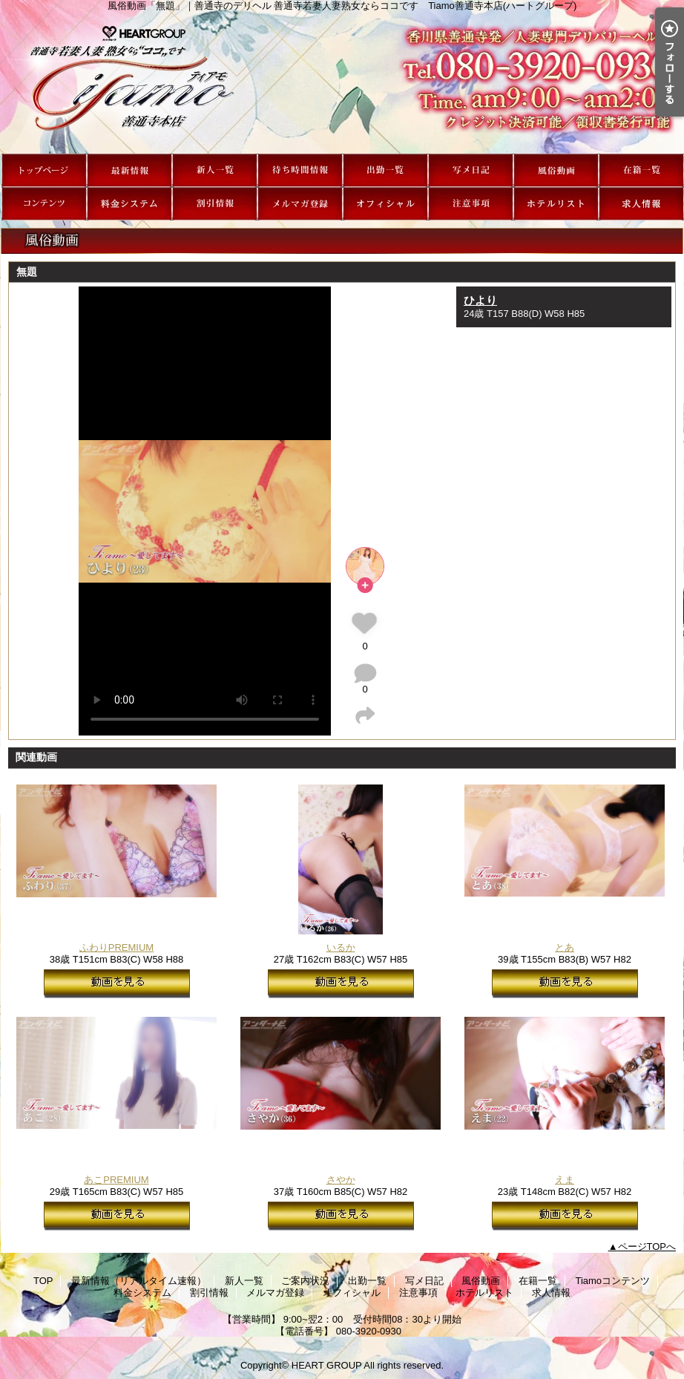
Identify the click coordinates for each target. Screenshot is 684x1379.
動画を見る (117, 983)
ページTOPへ (647, 1246)
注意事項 (470, 203)
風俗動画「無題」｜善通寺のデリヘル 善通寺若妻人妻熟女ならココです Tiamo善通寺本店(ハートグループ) (342, 82)
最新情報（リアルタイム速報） (129, 170)
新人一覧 (214, 170)
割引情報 (214, 203)
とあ (564, 947)
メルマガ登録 (300, 203)
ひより (480, 300)
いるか (340, 947)
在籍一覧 (641, 170)
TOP (44, 170)
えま (564, 1179)
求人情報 (641, 203)
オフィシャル (385, 203)
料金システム (129, 203)
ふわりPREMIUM (116, 947)
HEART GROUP (327, 1365)
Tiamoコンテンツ (44, 203)
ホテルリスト (556, 203)
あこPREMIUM (116, 1179)
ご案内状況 (300, 170)
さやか (340, 1179)
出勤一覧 (385, 170)
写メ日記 (470, 170)
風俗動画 (556, 170)
